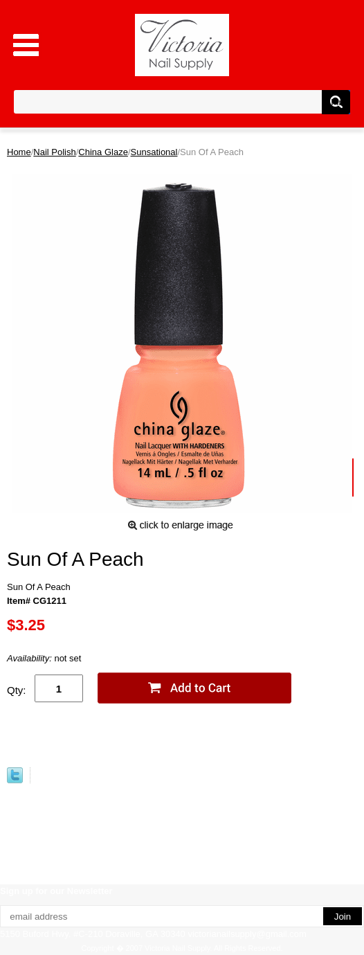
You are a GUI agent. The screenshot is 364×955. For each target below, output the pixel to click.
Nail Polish (54, 152)
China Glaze (103, 152)
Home (19, 152)
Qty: (16, 690)
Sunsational (154, 152)
